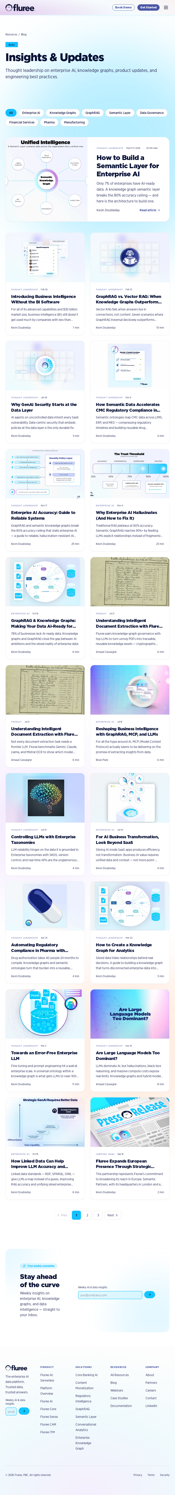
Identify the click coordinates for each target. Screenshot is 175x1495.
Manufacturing (74, 122)
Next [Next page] (113, 1215)
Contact (151, 1398)
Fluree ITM (47, 1432)
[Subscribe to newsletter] (149, 1294)
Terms (151, 1475)
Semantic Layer (120, 113)
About (150, 1375)
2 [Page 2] (87, 1215)
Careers (151, 1390)
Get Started (148, 7)
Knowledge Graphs (63, 113)
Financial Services (21, 122)
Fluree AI (46, 1401)
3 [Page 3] (98, 1215)
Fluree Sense (49, 1417)
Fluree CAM (48, 1424)
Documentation (121, 1406)
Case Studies (119, 1398)
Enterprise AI (31, 113)
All (11, 113)
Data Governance (152, 113)
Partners (151, 1382)
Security (165, 1475)
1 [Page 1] (76, 1215)
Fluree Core (48, 1409)
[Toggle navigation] (166, 7)
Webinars (116, 1390)
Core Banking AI (86, 1375)
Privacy (138, 1475)
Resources (11, 34)
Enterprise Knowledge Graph (83, 1443)
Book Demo (123, 7)
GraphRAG (92, 113)
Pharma (49, 122)
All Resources (119, 1375)
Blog (113, 1382)
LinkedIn (151, 1406)
